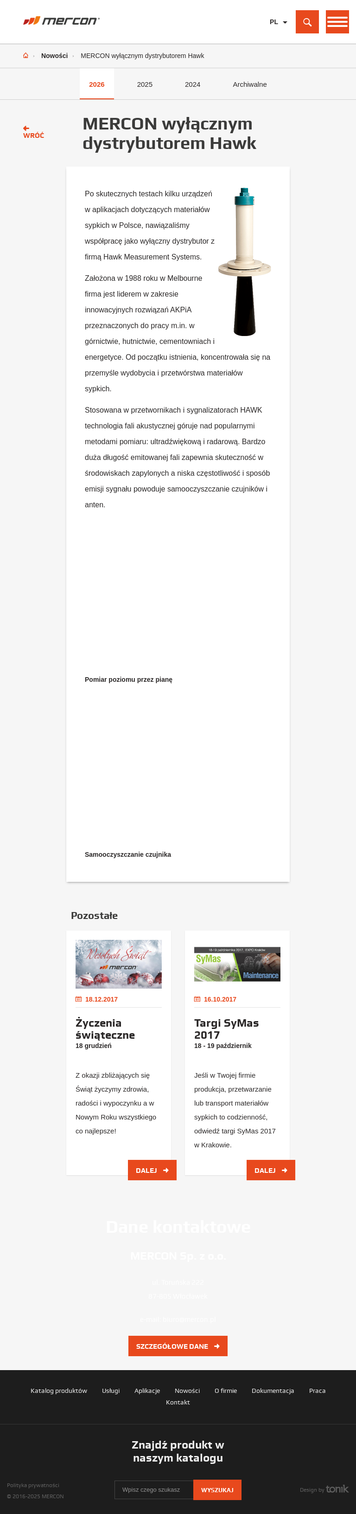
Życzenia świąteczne (105, 1029)
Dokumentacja (273, 1390)
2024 (192, 84)
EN (274, 36)
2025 (145, 84)
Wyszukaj (217, 1490)
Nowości (54, 55)
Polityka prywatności (33, 1485)
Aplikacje (147, 1390)
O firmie (226, 1390)
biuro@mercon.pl (189, 1319)
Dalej (152, 1170)
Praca (317, 1390)
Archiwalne (250, 84)
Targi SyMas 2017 (226, 1029)
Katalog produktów (59, 1390)
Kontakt (178, 1402)
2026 (96, 84)
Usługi (111, 1390)
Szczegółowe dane (178, 1346)
